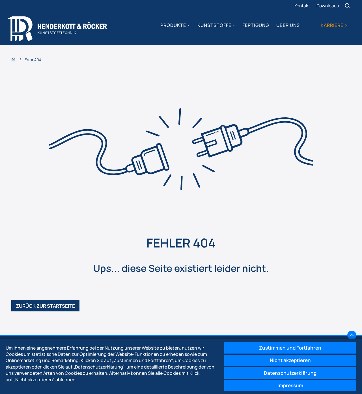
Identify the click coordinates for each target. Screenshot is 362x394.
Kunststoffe (214, 25)
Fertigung (255, 25)
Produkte (173, 25)
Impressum (288, 385)
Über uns (287, 25)
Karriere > (333, 25)
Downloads (327, 6)
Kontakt (302, 6)
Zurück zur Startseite (47, 308)
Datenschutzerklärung (288, 371)
